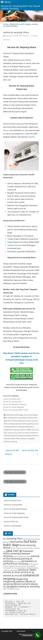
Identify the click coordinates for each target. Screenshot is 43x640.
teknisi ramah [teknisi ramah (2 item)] (21, 584)
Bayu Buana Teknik (11, 36)
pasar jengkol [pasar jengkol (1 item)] (17, 561)
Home (5, 24)
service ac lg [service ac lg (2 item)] (27, 572)
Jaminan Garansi (14, 245)
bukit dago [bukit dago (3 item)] (11, 545)
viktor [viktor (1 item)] (4, 589)
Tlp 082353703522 (15, 481)
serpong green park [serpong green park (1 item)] (19, 568)
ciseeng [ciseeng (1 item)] (23, 548)
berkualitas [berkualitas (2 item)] (16, 541)
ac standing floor (12, 418)
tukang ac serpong (10, 441)
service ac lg (12, 433)
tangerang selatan (24, 435)
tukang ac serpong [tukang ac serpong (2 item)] (29, 586)
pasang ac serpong (17, 427)
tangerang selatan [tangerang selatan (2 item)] (13, 581)
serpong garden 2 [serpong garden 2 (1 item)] (8, 568)
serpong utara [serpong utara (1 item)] (13, 570)
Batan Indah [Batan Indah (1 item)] (6, 542)
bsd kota (30, 418)
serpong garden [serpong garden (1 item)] (31, 566)
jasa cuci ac (27, 421)
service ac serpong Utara (12, 526)
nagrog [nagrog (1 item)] (28, 556)
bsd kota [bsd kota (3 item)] (30, 541)
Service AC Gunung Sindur (12, 402)
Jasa (25, 415)
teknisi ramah (15, 438)
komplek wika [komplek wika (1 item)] (22, 556)
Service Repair (33, 415)
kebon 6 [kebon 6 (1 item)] (15, 556)
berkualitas (22, 418)
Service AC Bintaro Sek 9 (12, 399)
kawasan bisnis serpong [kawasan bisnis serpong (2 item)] (18, 552)
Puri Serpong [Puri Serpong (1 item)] (32, 564)
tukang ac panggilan (28, 438)
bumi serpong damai (15, 421)
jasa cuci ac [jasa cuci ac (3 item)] (14, 551)
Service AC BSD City (11, 521)
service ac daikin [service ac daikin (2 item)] (27, 569)
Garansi (31, 137)
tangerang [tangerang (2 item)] (22, 579)
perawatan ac (29, 427)
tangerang (14, 435)
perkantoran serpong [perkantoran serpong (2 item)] (15, 563)
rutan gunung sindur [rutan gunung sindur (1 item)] (20, 566)
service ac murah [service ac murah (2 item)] (12, 575)
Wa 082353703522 (14, 472)
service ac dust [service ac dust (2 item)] (11, 572)
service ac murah (23, 433)
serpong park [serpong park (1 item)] (29, 568)
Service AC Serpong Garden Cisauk (15, 410)
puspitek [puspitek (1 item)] (11, 566)
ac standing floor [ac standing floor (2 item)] (13, 538)
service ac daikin (25, 430)
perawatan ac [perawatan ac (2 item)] (29, 561)
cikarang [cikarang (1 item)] (18, 548)
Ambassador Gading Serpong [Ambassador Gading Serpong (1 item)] (31, 539)
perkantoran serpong (11, 430)
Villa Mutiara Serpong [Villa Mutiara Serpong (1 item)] (13, 589)
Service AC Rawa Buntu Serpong (14, 404)
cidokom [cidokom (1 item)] (13, 548)
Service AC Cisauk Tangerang (13, 407)
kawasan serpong (21, 424)
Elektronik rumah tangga (20, 24)
